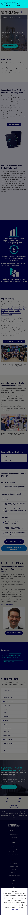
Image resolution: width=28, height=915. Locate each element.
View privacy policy (14, 909)
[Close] (25, 4)
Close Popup (14, 891)
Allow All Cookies (19, 913)
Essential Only (8, 913)
